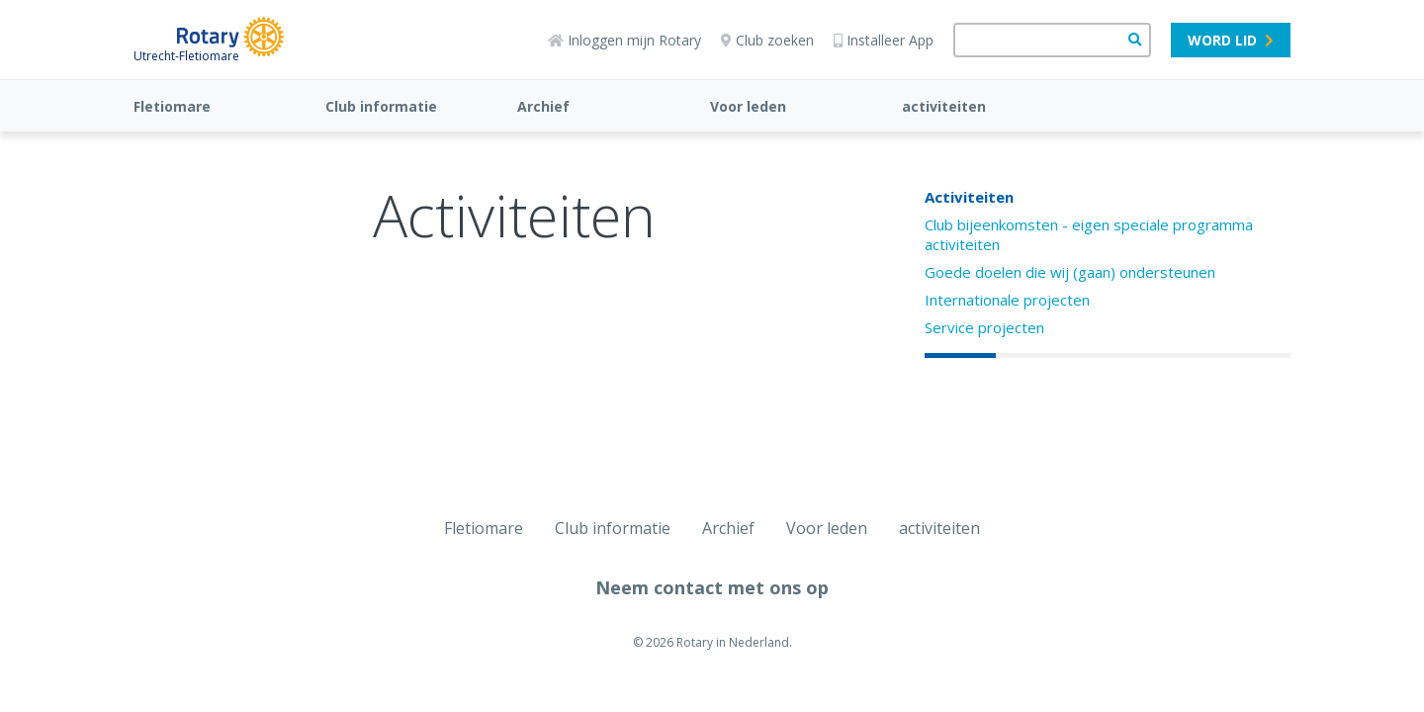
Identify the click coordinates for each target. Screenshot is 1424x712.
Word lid (1231, 40)
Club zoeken (767, 40)
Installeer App (884, 40)
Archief (543, 106)
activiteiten (944, 106)
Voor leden (748, 106)
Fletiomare (172, 106)
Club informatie (381, 106)
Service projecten (984, 327)
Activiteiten (969, 197)
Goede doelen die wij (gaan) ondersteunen (1070, 272)
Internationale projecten (1007, 300)
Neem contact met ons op (712, 587)
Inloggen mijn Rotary (624, 40)
